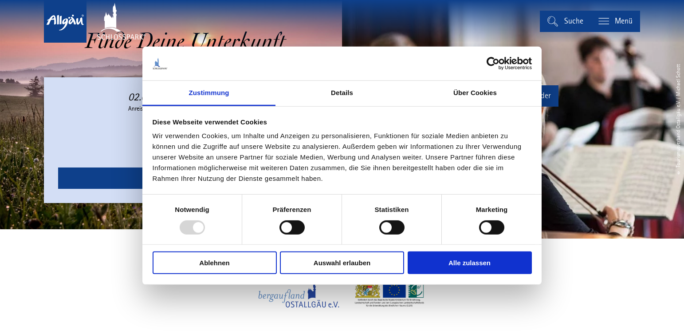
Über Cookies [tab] (475, 92)
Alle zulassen (469, 263)
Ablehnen (214, 263)
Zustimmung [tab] (209, 92)
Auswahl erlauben (342, 263)
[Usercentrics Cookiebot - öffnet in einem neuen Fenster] (493, 63)
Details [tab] (342, 92)
